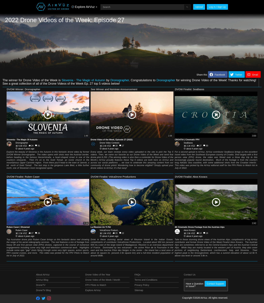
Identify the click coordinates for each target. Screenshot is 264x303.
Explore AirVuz (93, 290)
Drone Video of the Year (97, 274)
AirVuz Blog (42, 279)
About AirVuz (43, 274)
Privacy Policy (142, 285)
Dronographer (119, 80)
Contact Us (189, 274)
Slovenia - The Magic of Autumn (83, 80)
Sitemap (139, 290)
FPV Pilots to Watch (95, 285)
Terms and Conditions (146, 279)
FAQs (137, 274)
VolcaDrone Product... (109, 230)
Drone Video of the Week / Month (102, 279)
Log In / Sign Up (217, 7)
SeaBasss (188, 143)
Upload (199, 7)
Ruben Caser (21, 230)
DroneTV (40, 285)
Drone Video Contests (109, 143)
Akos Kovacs (189, 230)
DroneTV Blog (43, 290)
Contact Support (215, 283)
